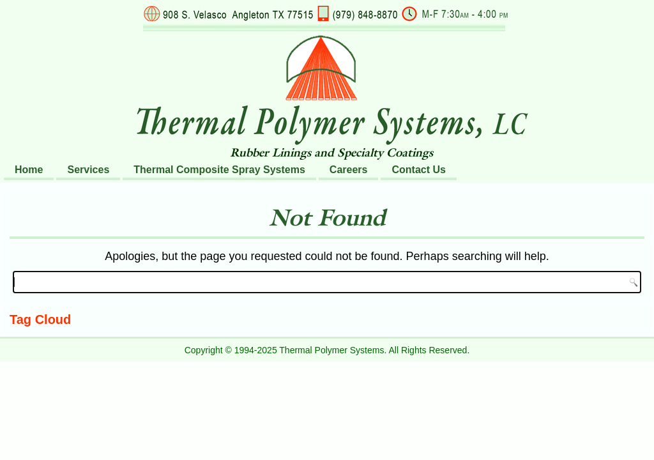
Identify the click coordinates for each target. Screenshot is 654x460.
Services (88, 169)
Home (29, 169)
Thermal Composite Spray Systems (219, 169)
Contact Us (418, 169)
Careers (349, 169)
